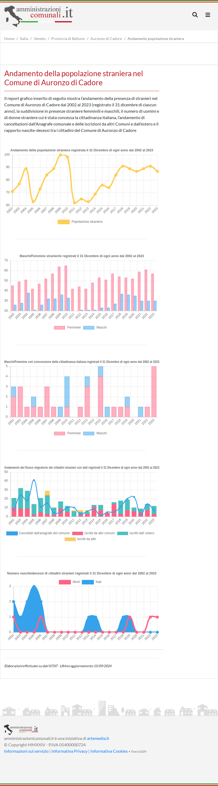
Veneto (40, 38)
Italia (24, 38)
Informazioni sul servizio (26, 750)
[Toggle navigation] (195, 15)
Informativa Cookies (109, 750)
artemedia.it (98, 738)
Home (9, 38)
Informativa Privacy (69, 750)
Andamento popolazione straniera (156, 38)
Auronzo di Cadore (106, 38)
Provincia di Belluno (68, 38)
